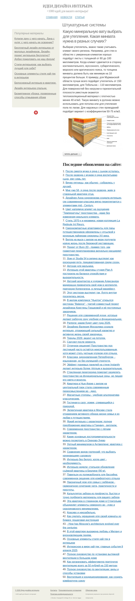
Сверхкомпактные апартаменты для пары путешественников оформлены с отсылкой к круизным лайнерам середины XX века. (89, 232)
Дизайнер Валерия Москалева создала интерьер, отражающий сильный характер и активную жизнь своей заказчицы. (89, 330)
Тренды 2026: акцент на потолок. (86, 338)
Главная (52, 17)
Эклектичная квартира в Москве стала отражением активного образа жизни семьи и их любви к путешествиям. (91, 414)
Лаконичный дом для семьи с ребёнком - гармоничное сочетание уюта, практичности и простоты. (89, 486)
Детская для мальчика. (80, 266)
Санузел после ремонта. (81, 342)
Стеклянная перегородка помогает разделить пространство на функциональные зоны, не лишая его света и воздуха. (92, 376)
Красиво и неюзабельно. (81, 512)
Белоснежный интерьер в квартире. (35, 83)
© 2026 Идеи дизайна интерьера (27, 590)
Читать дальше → (72, 154)
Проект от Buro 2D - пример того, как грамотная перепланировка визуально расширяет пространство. (92, 251)
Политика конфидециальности (61, 594)
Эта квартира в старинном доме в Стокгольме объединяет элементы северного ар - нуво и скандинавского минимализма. (92, 505)
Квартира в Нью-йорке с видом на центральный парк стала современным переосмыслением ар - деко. (86, 387)
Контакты (53, 590)
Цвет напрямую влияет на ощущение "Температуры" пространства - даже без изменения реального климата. (86, 213)
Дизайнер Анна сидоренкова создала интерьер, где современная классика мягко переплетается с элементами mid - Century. (92, 201)
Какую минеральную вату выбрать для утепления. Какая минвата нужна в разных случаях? (92, 36)
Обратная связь (91, 590)
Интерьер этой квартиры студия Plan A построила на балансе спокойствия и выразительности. (88, 274)
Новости (66, 17)
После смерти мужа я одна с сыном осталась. (93, 171)
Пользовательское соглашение (70, 590)
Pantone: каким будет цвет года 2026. (89, 323)
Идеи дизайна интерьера (67, 6)
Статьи (79, 17)
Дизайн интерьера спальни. (30, 88)
